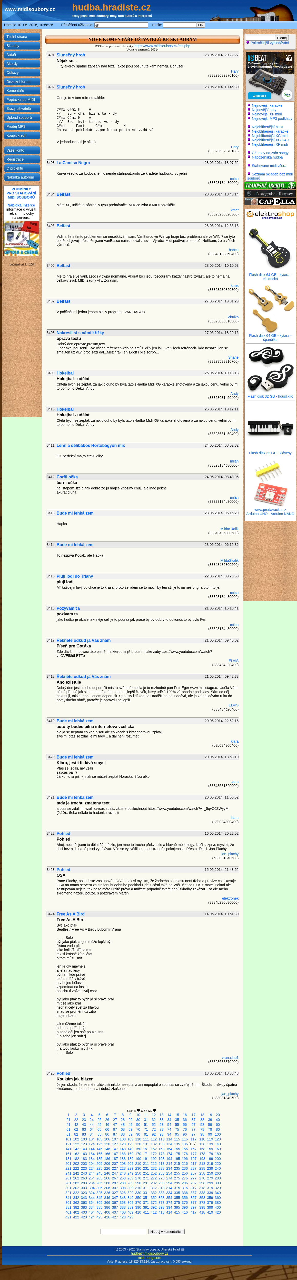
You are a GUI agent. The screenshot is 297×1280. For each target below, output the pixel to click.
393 (161, 1207)
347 (115, 1198)
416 (185, 1212)
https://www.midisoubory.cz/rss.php (162, 46)
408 (123, 1212)
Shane (233, 357)
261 (68, 1178)
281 (68, 1183)
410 (138, 1212)
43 (84, 1125)
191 (146, 1159)
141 (68, 1149)
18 (202, 1115)
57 (194, 1125)
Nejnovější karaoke (267, 105)
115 (177, 1139)
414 (169, 1212)
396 (185, 1207)
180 (218, 1154)
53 (162, 1125)
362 (76, 1202)
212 (154, 1163)
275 (177, 1178)
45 (99, 1125)
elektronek (230, 898)
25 (99, 1120)
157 (193, 1149)
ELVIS (234, 661)
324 (92, 1193)
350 (138, 1198)
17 (194, 1115)
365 (99, 1202)
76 (185, 1129)
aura (235, 782)
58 (202, 1125)
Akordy (12, 64)
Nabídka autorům (20, 177)
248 (123, 1173)
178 (202, 1154)
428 (123, 1217)
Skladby (12, 46)
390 (138, 1207)
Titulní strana (16, 37)
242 (76, 1173)
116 (185, 1139)
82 (76, 1134)
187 (115, 1159)
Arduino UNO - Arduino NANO (270, 514)
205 (99, 1163)
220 (218, 1163)
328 (123, 1193)
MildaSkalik (230, 529)
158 (202, 1149)
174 (169, 1154)
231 (146, 1168)
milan (234, 178)
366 (107, 1202)
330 (138, 1193)
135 (177, 1144)
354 (169, 1198)
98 (202, 1134)
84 (92, 1134)
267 (115, 1178)
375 (177, 1202)
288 (123, 1183)
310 (138, 1188)
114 (169, 1139)
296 (185, 1183)
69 (130, 1129)
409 (130, 1212)
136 (185, 1144)
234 (169, 1168)
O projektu (14, 168)
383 (84, 1207)
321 (68, 1193)
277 (193, 1178)
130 (138, 1144)
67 (115, 1129)
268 (123, 1178)
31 (146, 1120)
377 (193, 1202)
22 (76, 1120)
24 (92, 1120)
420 (218, 1212)
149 (130, 1149)
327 (115, 1193)
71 (146, 1129)
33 (162, 1120)
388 (123, 1207)
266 (107, 1178)
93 (162, 1134)
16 (185, 1115)
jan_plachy (230, 854)
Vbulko (233, 317)
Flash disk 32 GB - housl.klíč (270, 394)
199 (210, 1159)
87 (115, 1134)
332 (154, 1193)
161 (68, 1154)
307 (115, 1188)
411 (146, 1212)
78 (202, 1129)
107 (115, 1139)
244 (92, 1173)
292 (154, 1183)
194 (169, 1159)
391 (146, 1207)
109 (130, 1139)
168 (123, 1154)
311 (146, 1188)
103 (84, 1139)
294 (169, 1183)
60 (218, 1125)
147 (115, 1149)
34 (169, 1120)
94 (169, 1134)
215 (177, 1163)
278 (202, 1178)
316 (185, 1188)
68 (123, 1129)
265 (99, 1178)
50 (138, 1125)
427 (115, 1217)
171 (146, 1154)
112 (154, 1139)
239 (210, 1168)
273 (161, 1178)
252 (154, 1173)
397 (193, 1207)
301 (68, 1188)
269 (130, 1178)
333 (161, 1193)
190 (138, 1159)
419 (210, 1212)
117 (193, 1139)
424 (92, 1217)
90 (138, 1134)
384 (92, 1207)
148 (123, 1149)
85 (99, 1134)
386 (107, 1207)
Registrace (15, 159)
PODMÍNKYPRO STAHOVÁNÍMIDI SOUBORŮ (21, 193)
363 (84, 1202)
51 (146, 1125)
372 (154, 1202)
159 (210, 1149)
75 (177, 1129)
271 (146, 1178)
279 (210, 1178)
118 (202, 1139)
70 (138, 1129)
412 (154, 1212)
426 (107, 1217)
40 (218, 1120)
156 (185, 1149)
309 (130, 1188)
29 (130, 1120)
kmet (235, 210)
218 (202, 1163)
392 (154, 1207)
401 (68, 1212)
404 (92, 1212)
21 (68, 1120)
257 (193, 1173)
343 (84, 1198)
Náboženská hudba (267, 157)
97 (194, 1134)
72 (154, 1129)
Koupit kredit (16, 135)
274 (169, 1178)
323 (84, 1193)
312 (154, 1188)
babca (234, 250)
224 (92, 1168)
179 (210, 1154)
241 (68, 1173)
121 (68, 1144)
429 (130, 1217)
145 (99, 1149)
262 (76, 1178)
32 (154, 1120)
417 (193, 1212)
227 (115, 1168)
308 (123, 1188)
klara (235, 741)
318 (202, 1188)
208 (123, 1163)
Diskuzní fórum (18, 82)
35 (177, 1120)
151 (146, 1149)
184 (92, 1159)
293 (161, 1183)
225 (99, 1168)
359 (210, 1198)
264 (92, 1178)
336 (185, 1193)
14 (169, 1115)
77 (194, 1129)
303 (84, 1188)
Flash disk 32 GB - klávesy (270, 451)
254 (169, 1173)
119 (210, 1139)
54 (169, 1125)
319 (210, 1188)
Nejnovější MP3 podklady (272, 118)
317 (193, 1188)
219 (210, 1163)
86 (107, 1134)
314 (169, 1188)
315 (177, 1188)
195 (177, 1159)
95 (177, 1134)
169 (130, 1154)
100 (218, 1134)
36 (185, 1120)
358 (202, 1198)
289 (130, 1183)
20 (218, 1115)
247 (115, 1173)
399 (210, 1207)
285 (99, 1183)
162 (76, 1154)
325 (99, 1193)
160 (218, 1149)
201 (68, 1163)
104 (92, 1139)
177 (193, 1154)
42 (76, 1125)
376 (185, 1202)
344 (92, 1198)
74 (169, 1129)
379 (210, 1202)
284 (92, 1183)
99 (210, 1134)
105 (99, 1139)
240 (218, 1168)
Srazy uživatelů (18, 108)
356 (185, 1198)
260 (218, 1173)
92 (154, 1134)
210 (138, 1163)
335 (177, 1193)
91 (146, 1134)
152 (154, 1149)
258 (202, 1173)
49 (130, 1125)
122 (76, 1144)
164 (92, 1154)
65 (99, 1129)
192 (154, 1159)
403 (84, 1212)
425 (99, 1217)
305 (99, 1188)
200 (218, 1159)
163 (84, 1154)
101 (68, 1139)
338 (202, 1193)
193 (161, 1159)
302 (76, 1188)
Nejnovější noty (264, 110)
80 (218, 1129)
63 (84, 1129)
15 (177, 1115)
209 (130, 1163)
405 (99, 1212)
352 (154, 1198)
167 (115, 1154)
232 (154, 1168)
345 (99, 1198)
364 (92, 1202)
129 (130, 1144)
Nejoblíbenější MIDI (267, 127)
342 (76, 1198)
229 (130, 1168)
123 (84, 1144)
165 (99, 1154)
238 (202, 1168)
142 (76, 1149)
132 (154, 1144)
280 (218, 1178)
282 (76, 1183)
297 (193, 1183)
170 (138, 1154)
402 (76, 1212)
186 (107, 1159)
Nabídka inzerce (21, 205)
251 (146, 1173)
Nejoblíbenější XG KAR (270, 140)
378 (202, 1202)
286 (107, 1183)
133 (161, 1144)
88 (123, 1134)
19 (210, 1115)
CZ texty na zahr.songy (270, 153)
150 (138, 1149)
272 (154, 1178)
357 (193, 1198)
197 (193, 1159)
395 (177, 1207)
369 (130, 1202)
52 (154, 1125)
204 (92, 1163)
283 (84, 1183)
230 (138, 1168)
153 (161, 1149)
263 (84, 1178)
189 (130, 1159)
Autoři (11, 55)
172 (154, 1154)
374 (169, 1202)
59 (210, 1125)
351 (146, 1198)
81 (68, 1134)
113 (161, 1139)
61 (68, 1129)
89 (130, 1134)
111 (146, 1139)
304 (92, 1188)
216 (185, 1163)
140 (218, 1144)
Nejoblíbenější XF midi (270, 144)
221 (68, 1168)
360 (218, 1198)
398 (202, 1207)
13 (162, 1115)
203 (84, 1163)
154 (169, 1149)
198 (202, 1159)
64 (92, 1129)
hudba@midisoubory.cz (149, 1253)
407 (115, 1212)
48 (123, 1125)
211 (146, 1163)
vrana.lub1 (230, 1058)
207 (115, 1163)
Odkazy (12, 73)
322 (76, 1193)
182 (76, 1159)
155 (177, 1149)
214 (169, 1163)
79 (210, 1129)
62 (76, 1129)
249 (130, 1173)
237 (193, 1168)
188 (123, 1159)
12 (154, 1115)
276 (185, 1178)
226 (107, 1168)
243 (84, 1173)
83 (84, 1134)
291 (146, 1183)
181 (68, 1159)
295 (177, 1183)
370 (138, 1202)
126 (107, 1144)
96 (185, 1134)
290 (138, 1183)
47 (115, 1125)
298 (202, 1183)
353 (161, 1198)
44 (92, 1125)
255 (177, 1173)
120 (218, 1139)
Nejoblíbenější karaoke (270, 131)
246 (107, 1173)
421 (68, 1217)
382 (76, 1207)
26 (107, 1120)
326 (107, 1193)
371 (146, 1202)
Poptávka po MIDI (20, 99)
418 (202, 1212)
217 (193, 1163)
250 (138, 1173)
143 (84, 1149)
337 (193, 1193)
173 (161, 1154)
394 (169, 1207)
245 (99, 1173)
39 (210, 1120)
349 (130, 1198)
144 (92, 1149)
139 (210, 1144)
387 (115, 1207)
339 (210, 1193)
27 (115, 1120)
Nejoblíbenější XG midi (270, 136)
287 (115, 1183)
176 (185, 1154)
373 (161, 1202)
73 (162, 1129)
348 (123, 1198)
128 (123, 1144)
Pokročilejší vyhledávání (267, 43)
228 (123, 1168)
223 (84, 1168)
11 (146, 1115)
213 (161, 1163)
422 (76, 1217)
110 (138, 1139)
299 (210, 1183)
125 (99, 1144)
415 (177, 1212)
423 (84, 1217)
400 (218, 1207)
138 (202, 1144)
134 (169, 1144)
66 (107, 1129)
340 (218, 1193)
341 (68, 1198)
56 (185, 1125)
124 (92, 1144)
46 (107, 1125)
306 (107, 1188)
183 (84, 1159)
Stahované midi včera (269, 166)
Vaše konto (15, 150)
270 (138, 1178)
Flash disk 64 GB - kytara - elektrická (270, 275)
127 (115, 1144)
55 (177, 1125)
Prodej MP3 (15, 126)
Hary (235, 71)
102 (76, 1139)
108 (123, 1139)
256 (185, 1173)
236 (185, 1168)
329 (130, 1193)
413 (161, 1212)
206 (107, 1163)
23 (84, 1120)
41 (68, 1125)
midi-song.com (149, 1258)
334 (169, 1193)
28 (123, 1120)
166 (107, 1154)
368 (123, 1202)
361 (68, 1202)
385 (99, 1207)
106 (107, 1139)
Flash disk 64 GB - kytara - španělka (270, 336)
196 (185, 1159)
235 (177, 1168)
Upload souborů (19, 117)
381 (68, 1207)
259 (210, 1173)
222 (76, 1168)
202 (76, 1163)
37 (194, 1120)
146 (107, 1149)
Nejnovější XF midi (267, 114)
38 (202, 1120)
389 (130, 1207)
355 (177, 1198)
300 (218, 1183)
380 (218, 1202)
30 (138, 1120)
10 (138, 1115)
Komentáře (15, 90)
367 (115, 1202)
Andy (234, 393)
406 (107, 1212)
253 (161, 1173)
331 (146, 1193)
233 (161, 1168)
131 (146, 1144)
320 (218, 1188)
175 (177, 1154)
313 (161, 1188)
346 (107, 1198)
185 (99, 1159)
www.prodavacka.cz (270, 508)
